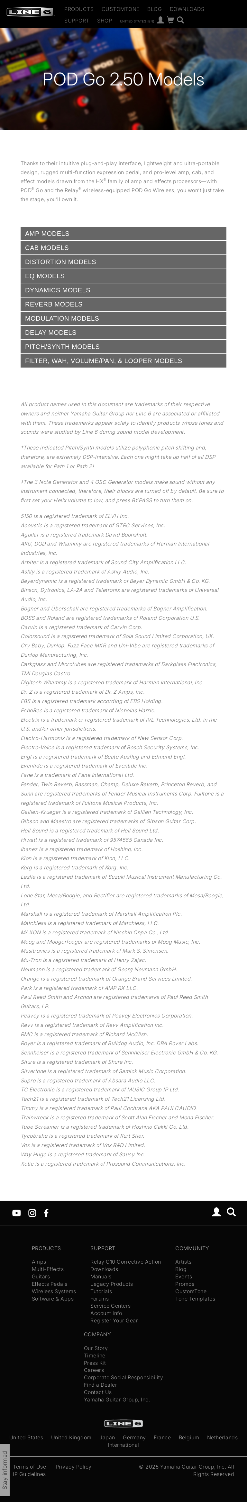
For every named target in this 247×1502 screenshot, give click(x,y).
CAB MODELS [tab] (47, 247)
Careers (94, 1370)
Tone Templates (195, 1298)
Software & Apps (53, 1298)
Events (183, 1276)
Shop (104, 20)
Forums (99, 1298)
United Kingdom (71, 1437)
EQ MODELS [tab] (45, 276)
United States (26, 1437)
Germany (134, 1437)
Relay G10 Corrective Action (125, 1261)
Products (79, 9)
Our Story (96, 1348)
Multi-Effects (48, 1269)
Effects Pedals (50, 1284)
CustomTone (121, 9)
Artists (183, 1261)
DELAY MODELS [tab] (51, 332)
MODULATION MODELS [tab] (62, 318)
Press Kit (95, 1363)
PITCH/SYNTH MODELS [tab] (62, 346)
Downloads (187, 9)
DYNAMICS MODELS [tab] (57, 290)
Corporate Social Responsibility (123, 1377)
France (162, 1437)
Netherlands (222, 1437)
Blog (154, 9)
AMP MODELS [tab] (47, 233)
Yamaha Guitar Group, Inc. (117, 1399)
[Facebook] (46, 1212)
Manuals (101, 1276)
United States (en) (137, 21)
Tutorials (101, 1291)
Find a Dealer (100, 1385)
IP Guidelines (29, 1474)
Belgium (189, 1437)
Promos (184, 1284)
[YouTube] (16, 1212)
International (123, 1445)
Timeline (94, 1355)
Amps (39, 1261)
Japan (107, 1437)
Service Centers (110, 1305)
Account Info (106, 1313)
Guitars (41, 1276)
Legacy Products (111, 1284)
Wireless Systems (54, 1291)
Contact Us (98, 1392)
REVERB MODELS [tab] (54, 304)
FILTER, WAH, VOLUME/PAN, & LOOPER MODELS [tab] (103, 360)
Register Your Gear (114, 1320)
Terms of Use (29, 1466)
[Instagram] (32, 1212)
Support (76, 20)
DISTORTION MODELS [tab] (60, 261)
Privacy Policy (74, 1466)
